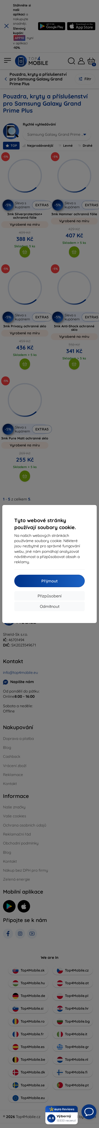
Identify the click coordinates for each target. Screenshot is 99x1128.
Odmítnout (49, 606)
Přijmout (49, 580)
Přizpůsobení (49, 595)
